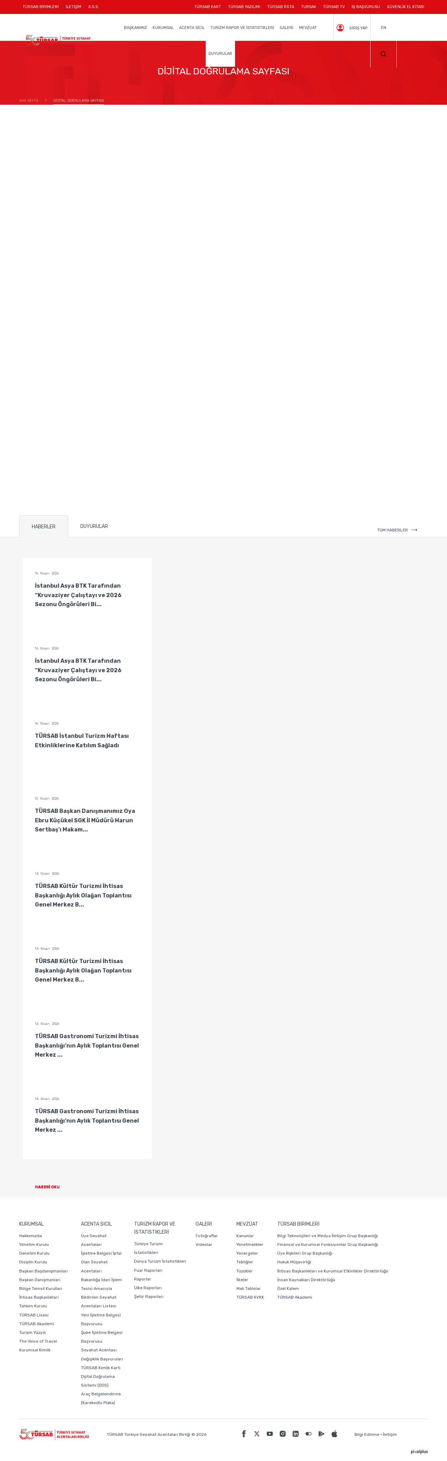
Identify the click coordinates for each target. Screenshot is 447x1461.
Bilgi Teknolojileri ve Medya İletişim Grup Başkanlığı (327, 1235)
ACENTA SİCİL (192, 27)
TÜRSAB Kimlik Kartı (100, 1367)
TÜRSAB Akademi (36, 1323)
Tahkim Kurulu (33, 1306)
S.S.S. (93, 7)
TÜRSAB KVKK (250, 1297)
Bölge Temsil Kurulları (40, 1288)
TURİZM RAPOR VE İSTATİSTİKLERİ (242, 27)
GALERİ (286, 27)
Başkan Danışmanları (39, 1279)
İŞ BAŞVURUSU (366, 7)
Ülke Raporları (148, 1287)
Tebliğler (244, 1262)
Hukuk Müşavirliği (294, 1262)
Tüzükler (244, 1271)
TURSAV (308, 7)
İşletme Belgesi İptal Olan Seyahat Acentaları (101, 1262)
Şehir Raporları (148, 1296)
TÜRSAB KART (207, 7)
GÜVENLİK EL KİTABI (405, 7)
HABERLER (44, 527)
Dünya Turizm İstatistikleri (160, 1261)
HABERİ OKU (53, 1187)
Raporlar (142, 1279)
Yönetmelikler (249, 1244)
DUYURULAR (220, 53)
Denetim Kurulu (34, 1253)
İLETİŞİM (73, 9)
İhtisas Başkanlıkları (39, 1297)
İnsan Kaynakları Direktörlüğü (306, 1279)
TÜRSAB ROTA (280, 7)
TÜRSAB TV (334, 7)
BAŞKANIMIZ (135, 27)
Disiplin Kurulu (33, 1262)
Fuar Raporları (148, 1270)
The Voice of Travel (38, 1341)
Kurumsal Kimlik (35, 1350)
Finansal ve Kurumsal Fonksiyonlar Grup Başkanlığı (327, 1244)
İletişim (390, 1434)
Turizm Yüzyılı (32, 1332)
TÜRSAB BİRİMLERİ (42, 9)
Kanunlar (245, 1235)
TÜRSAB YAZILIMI (244, 7)
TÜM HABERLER (397, 530)
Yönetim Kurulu (34, 1244)
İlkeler (242, 1279)
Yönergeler (247, 1253)
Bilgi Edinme (366, 1434)
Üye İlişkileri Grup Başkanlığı (304, 1253)
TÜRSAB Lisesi (34, 1315)
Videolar (204, 1244)
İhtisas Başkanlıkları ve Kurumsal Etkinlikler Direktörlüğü (332, 1271)
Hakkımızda (30, 1235)
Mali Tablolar (248, 1288)
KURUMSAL (163, 27)
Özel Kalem (288, 1288)
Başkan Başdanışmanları (43, 1271)
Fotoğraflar (207, 1235)
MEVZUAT (308, 27)
